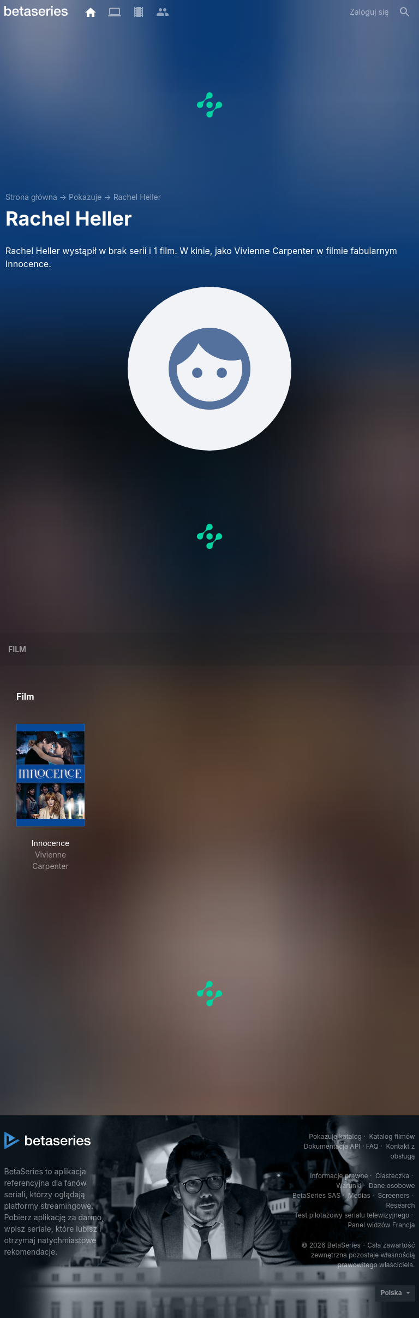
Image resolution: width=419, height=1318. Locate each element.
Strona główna (31, 197)
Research (400, 1205)
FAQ (372, 1146)
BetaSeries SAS (316, 1195)
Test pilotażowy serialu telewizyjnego (351, 1215)
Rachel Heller (137, 197)
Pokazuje (85, 197)
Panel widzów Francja (381, 1225)
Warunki (348, 1185)
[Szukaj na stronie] (404, 12)
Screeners (393, 1195)
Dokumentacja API (332, 1146)
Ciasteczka (392, 1176)
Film (17, 649)
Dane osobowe (392, 1185)
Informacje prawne (339, 1176)
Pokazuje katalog (335, 1136)
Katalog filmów (392, 1136)
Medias (359, 1195)
